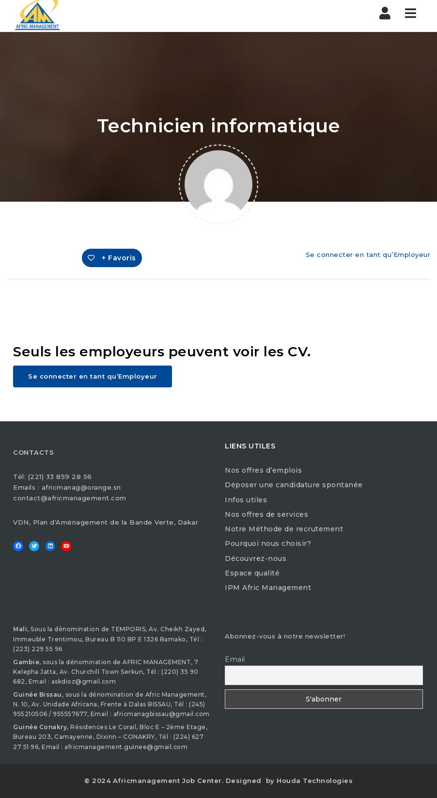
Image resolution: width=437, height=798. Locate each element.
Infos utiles (246, 499)
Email (235, 659)
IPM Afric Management (268, 587)
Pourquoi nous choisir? (268, 543)
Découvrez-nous (255, 558)
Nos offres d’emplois (263, 470)
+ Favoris (112, 258)
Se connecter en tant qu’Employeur (368, 254)
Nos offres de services (266, 514)
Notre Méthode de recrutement (284, 529)
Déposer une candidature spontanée (294, 484)
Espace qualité (252, 573)
